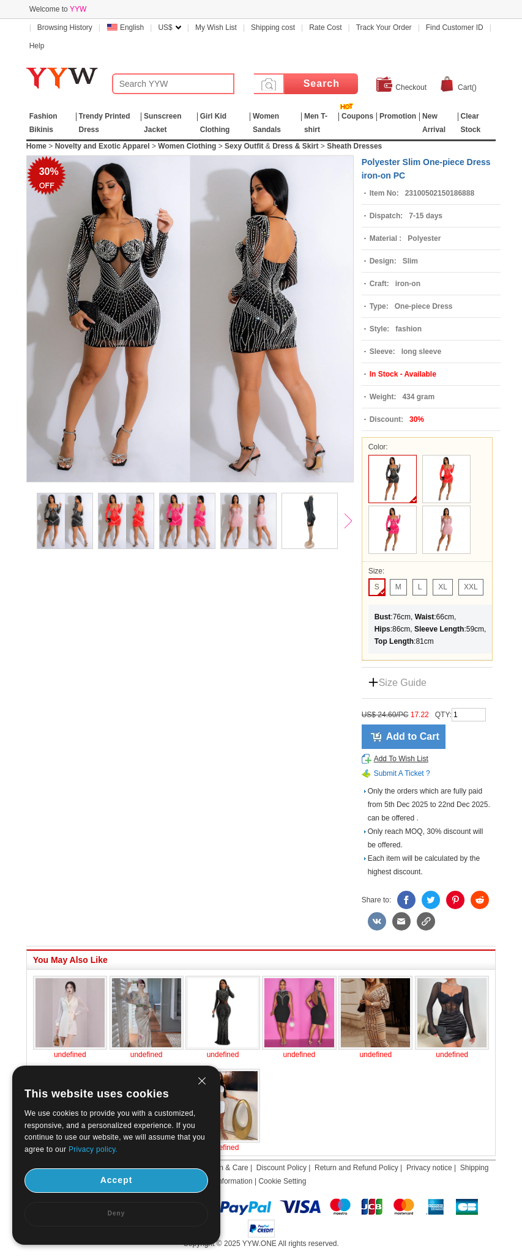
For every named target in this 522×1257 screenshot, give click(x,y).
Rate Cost (325, 27)
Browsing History (64, 27)
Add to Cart (412, 736)
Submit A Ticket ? (402, 773)
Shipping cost (273, 27)
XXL (471, 587)
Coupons (357, 116)
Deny (116, 1213)
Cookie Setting (282, 1181)
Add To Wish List (401, 758)
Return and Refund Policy (356, 1167)
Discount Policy (281, 1167)
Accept (116, 1180)
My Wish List (216, 27)
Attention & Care (221, 1167)
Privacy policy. (93, 1149)
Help (37, 46)
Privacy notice (429, 1167)
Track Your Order (384, 27)
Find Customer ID (454, 27)
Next (354, 522)
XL (442, 587)
